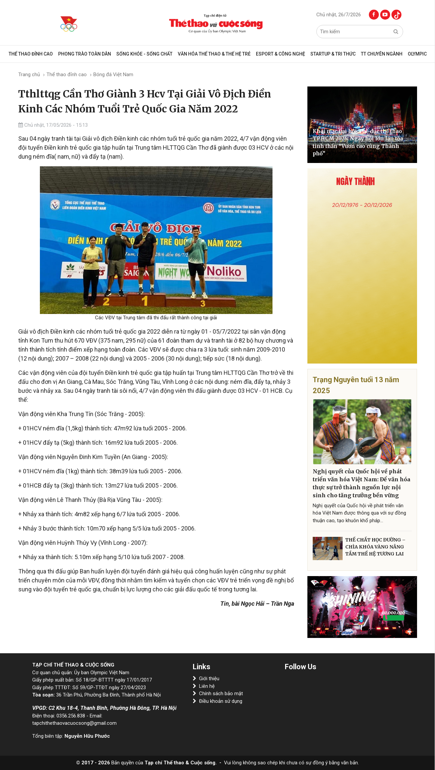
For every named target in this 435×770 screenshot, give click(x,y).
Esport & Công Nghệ (280, 54)
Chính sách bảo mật (218, 693)
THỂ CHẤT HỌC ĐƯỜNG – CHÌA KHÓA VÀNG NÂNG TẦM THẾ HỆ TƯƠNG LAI (375, 547)
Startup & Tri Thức (333, 54)
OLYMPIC (417, 54)
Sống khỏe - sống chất (144, 54)
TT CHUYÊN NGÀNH (381, 54)
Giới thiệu (206, 679)
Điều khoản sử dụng (217, 701)
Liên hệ (204, 686)
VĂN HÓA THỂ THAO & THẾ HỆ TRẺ (214, 54)
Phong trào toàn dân (84, 54)
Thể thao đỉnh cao (31, 54)
